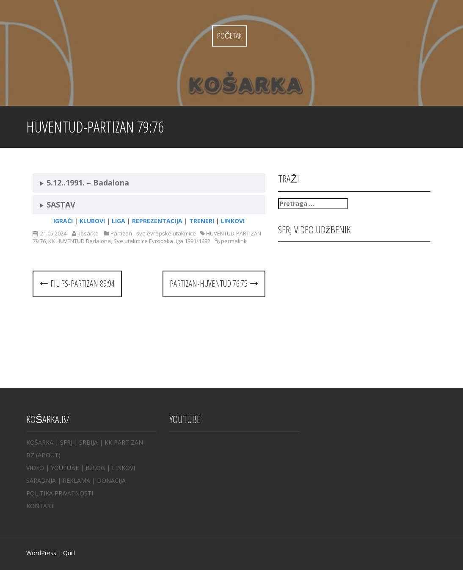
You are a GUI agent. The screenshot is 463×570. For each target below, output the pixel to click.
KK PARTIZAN (124, 442)
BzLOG (95, 468)
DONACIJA (111, 480)
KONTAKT (40, 506)
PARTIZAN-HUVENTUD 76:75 (214, 283)
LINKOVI (123, 468)
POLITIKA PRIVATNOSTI (59, 493)
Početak (229, 35)
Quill (69, 553)
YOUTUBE (65, 468)
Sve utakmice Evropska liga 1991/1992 (161, 241)
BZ (30, 455)
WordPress (41, 553)
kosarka (88, 233)
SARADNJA (41, 480)
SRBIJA (88, 442)
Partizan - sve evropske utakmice (153, 233)
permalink (233, 241)
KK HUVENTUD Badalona (79, 241)
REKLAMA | (80, 480)
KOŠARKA (39, 442)
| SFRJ (63, 442)
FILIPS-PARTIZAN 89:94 (77, 283)
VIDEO (35, 468)
